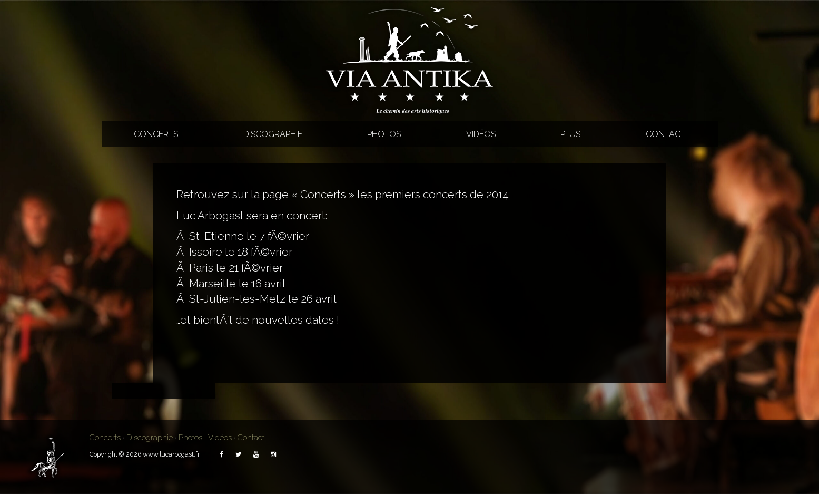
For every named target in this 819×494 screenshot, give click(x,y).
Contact (665, 134)
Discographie (272, 134)
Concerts (156, 134)
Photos (384, 134)
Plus (570, 134)
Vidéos (481, 134)
